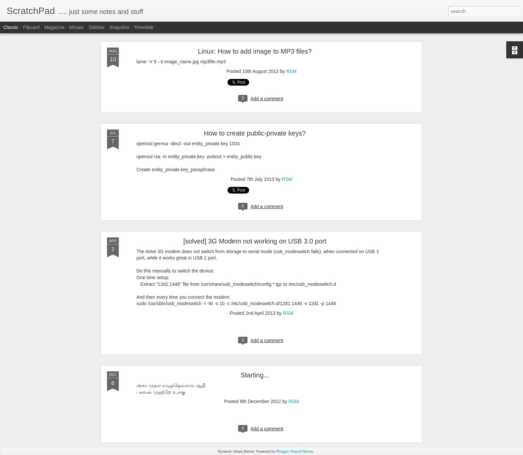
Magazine (54, 27)
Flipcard (31, 27)
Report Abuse (302, 451)
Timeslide (143, 27)
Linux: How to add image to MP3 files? (255, 51)
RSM (291, 71)
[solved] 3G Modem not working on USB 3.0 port (254, 241)
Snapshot (119, 27)
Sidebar (97, 27)
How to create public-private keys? (255, 133)
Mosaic (76, 27)
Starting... (254, 375)
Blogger (282, 451)
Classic (10, 27)
